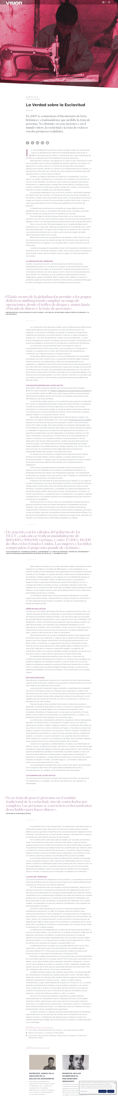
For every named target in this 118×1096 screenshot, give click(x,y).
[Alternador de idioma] (103, 2)
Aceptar (110, 1091)
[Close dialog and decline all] (114, 1082)
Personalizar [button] (83, 1091)
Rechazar (102, 1091)
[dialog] (97, 1087)
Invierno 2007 (32, 97)
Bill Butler (29, 110)
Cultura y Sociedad (33, 99)
